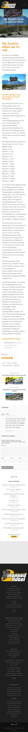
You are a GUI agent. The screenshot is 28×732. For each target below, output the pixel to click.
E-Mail (11, 458)
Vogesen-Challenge (14, 629)
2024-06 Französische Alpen (14, 691)
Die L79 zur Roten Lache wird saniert (14, 523)
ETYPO (17, 728)
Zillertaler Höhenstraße (13, 643)
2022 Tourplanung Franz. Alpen (14, 701)
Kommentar (3, 445)
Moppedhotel (10, 728)
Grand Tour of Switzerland (14, 641)
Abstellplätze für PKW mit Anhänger (14, 598)
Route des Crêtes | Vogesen (14, 627)
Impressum (22, 728)
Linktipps (14, 603)
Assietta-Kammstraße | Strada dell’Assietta (14, 660)
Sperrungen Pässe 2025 (14, 590)
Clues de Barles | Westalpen (14, 669)
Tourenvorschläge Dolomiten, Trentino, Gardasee (13, 509)
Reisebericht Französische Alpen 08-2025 (14, 514)
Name (2, 458)
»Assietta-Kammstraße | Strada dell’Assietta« (13, 345)
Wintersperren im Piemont (13, 505)
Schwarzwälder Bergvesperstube (13, 651)
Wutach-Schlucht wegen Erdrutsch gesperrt (13, 527)
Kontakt (14, 610)
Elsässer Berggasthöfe (14, 653)
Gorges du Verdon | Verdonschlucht (14, 623)
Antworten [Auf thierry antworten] (10, 430)
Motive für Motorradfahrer (14, 707)
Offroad (15, 363)
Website (20, 458)
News (22, 15)
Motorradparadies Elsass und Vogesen (14, 625)
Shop (14, 611)
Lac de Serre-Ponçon (14, 663)
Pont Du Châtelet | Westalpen (14, 667)
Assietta (9, 363)
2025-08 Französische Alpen (14, 687)
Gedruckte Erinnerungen (14, 711)
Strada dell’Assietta (7, 365)
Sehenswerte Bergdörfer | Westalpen (14, 675)
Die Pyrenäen (14, 633)
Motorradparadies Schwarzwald (14, 620)
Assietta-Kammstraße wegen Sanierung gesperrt (13, 518)
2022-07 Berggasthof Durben (14, 703)
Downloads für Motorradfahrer (14, 605)
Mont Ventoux (14, 665)
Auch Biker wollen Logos (14, 705)
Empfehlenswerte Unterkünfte (14, 588)
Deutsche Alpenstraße (14, 637)
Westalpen (16, 365)
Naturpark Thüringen (14, 639)
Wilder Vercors (14, 631)
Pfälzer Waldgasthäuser (14, 655)
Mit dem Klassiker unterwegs (14, 713)
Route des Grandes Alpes (14, 622)
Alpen (3, 363)
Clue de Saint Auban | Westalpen (14, 673)
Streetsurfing (14, 715)
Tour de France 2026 (14, 500)
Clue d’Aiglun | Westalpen (14, 671)
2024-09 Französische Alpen (14, 689)
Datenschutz (14, 730)
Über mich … (14, 717)
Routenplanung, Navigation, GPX (14, 606)
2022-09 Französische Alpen (14, 693)
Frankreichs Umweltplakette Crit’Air (14, 596)
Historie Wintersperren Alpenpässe (14, 592)
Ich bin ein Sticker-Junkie (14, 709)
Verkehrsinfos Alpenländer (14, 594)
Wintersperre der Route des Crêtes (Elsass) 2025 (13, 485)
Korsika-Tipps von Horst (14, 635)
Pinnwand (14, 601)
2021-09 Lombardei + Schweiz (14, 695)
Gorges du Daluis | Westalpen (14, 489)
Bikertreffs (14, 657)
